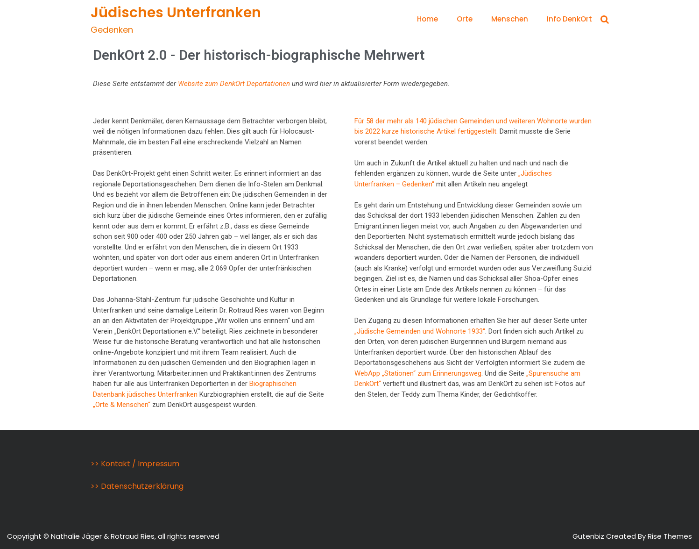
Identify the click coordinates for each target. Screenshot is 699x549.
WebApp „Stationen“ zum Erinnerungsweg (417, 373)
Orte (465, 19)
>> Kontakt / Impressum (135, 463)
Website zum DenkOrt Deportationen (234, 83)
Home (427, 19)
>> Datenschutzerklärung (137, 486)
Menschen (509, 19)
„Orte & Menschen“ (121, 404)
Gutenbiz (589, 536)
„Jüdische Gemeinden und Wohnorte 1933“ (419, 331)
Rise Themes (670, 536)
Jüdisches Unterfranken (176, 12)
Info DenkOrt (569, 19)
